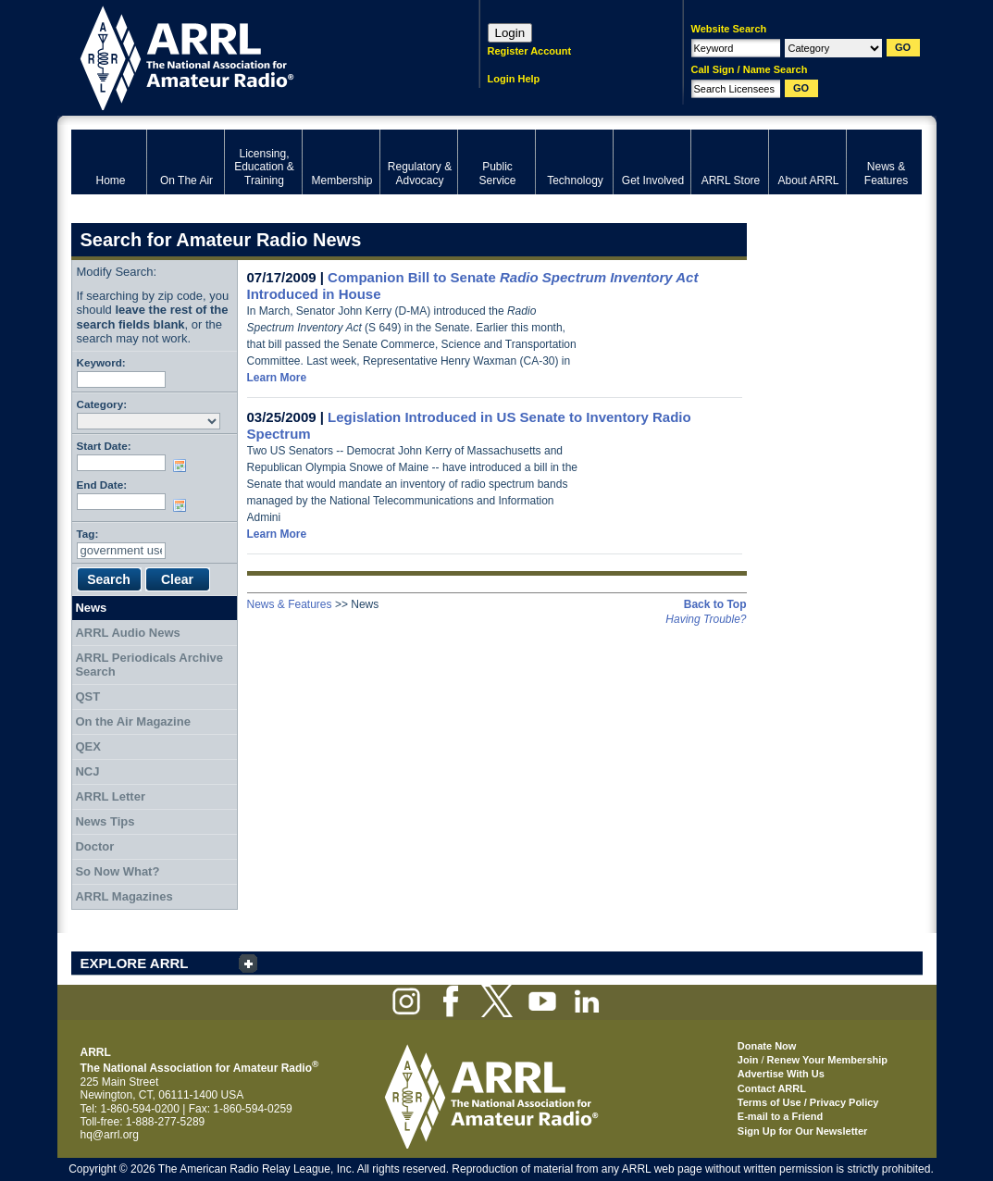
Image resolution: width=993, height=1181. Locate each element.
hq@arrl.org (110, 1134)
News (90, 608)
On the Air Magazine (132, 721)
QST (87, 696)
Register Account (530, 50)
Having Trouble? (705, 619)
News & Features (289, 604)
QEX (87, 746)
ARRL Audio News (127, 633)
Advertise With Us (781, 1073)
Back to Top (715, 604)
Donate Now (767, 1045)
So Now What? (117, 871)
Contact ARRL (772, 1088)
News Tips (104, 821)
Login (510, 33)
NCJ (87, 771)
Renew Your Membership (827, 1059)
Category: (102, 404)
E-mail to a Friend (780, 1116)
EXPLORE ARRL (135, 963)
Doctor (94, 846)
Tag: (88, 534)
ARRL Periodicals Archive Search (149, 665)
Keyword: (101, 362)
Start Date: (104, 446)
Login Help (514, 78)
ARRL (251, 56)
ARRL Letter (110, 796)
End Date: (102, 485)
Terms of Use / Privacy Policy (808, 1102)
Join (748, 1059)
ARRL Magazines (123, 896)
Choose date (183, 466)
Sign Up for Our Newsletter (803, 1131)
